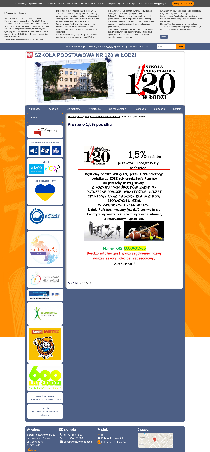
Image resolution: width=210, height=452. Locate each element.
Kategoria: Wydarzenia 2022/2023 (102, 116)
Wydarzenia (94, 109)
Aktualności (35, 109)
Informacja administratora (138, 46)
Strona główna (74, 46)
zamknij (163, 37)
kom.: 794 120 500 (71, 438)
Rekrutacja (140, 109)
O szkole (53, 109)
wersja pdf (73, 283)
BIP (101, 434)
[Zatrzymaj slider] (74, 99)
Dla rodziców (73, 109)
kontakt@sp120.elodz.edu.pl (76, 441)
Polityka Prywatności (110, 438)
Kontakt (177, 109)
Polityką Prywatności (80, 3)
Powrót (34, 117)
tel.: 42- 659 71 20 (71, 434)
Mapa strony (90, 46)
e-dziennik (159, 109)
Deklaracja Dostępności (111, 442)
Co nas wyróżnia (117, 109)
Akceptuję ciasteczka (183, 3)
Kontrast (119, 46)
